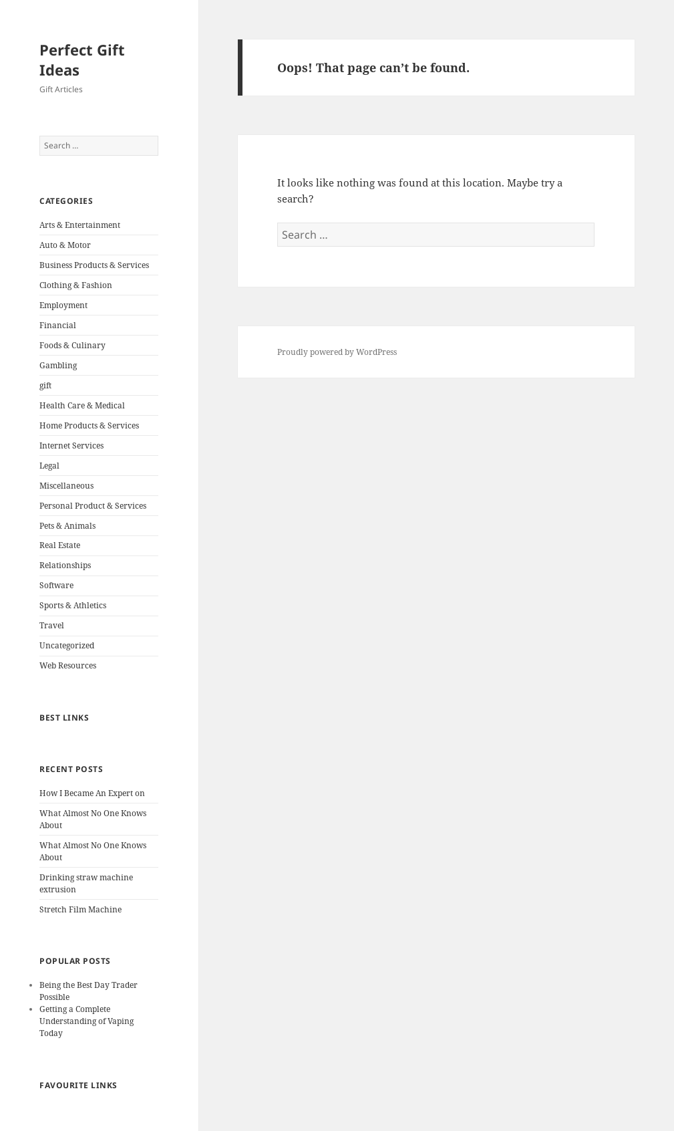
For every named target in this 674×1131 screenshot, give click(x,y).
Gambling (58, 365)
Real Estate (59, 545)
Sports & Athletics (72, 605)
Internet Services (71, 445)
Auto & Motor (65, 245)
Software (56, 585)
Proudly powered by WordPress (337, 352)
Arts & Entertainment (79, 225)
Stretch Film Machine (80, 909)
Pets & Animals (67, 525)
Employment (63, 305)
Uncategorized (66, 645)
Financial (57, 325)
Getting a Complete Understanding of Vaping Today (86, 1021)
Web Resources (67, 665)
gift (45, 385)
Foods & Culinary (72, 345)
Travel (51, 625)
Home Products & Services (89, 425)
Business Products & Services (94, 265)
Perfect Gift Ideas (82, 59)
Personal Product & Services (92, 505)
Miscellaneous (66, 485)
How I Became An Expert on (92, 793)
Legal (49, 465)
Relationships (65, 565)
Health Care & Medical (82, 405)
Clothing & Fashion (75, 285)
